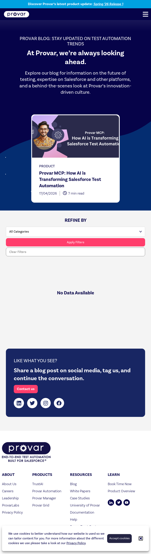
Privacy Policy (76, 543)
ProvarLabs (10, 505)
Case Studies (80, 498)
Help (73, 519)
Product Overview (121, 491)
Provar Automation (46, 491)
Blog (73, 484)
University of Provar (85, 505)
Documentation (82, 512)
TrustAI (37, 484)
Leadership (10, 498)
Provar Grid (40, 505)
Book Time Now (120, 484)
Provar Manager (44, 498)
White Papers (80, 491)
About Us (9, 484)
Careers (7, 491)
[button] (141, 538)
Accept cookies (119, 538)
